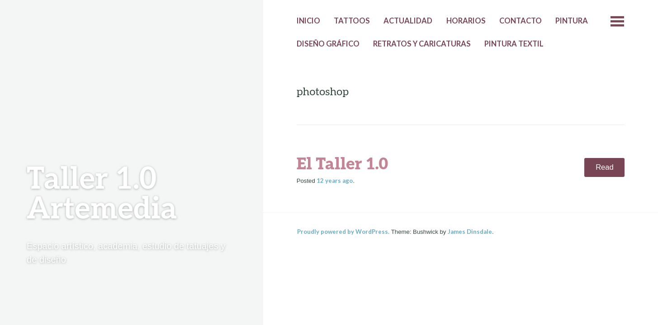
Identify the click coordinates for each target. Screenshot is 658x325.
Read (604, 167)
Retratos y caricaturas (422, 43)
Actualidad (407, 20)
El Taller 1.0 (342, 164)
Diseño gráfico (328, 43)
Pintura (571, 20)
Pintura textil (514, 43)
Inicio (308, 20)
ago (335, 180)
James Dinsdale (470, 231)
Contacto (520, 20)
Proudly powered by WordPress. (343, 231)
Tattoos (352, 20)
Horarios (466, 20)
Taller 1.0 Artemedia (102, 194)
